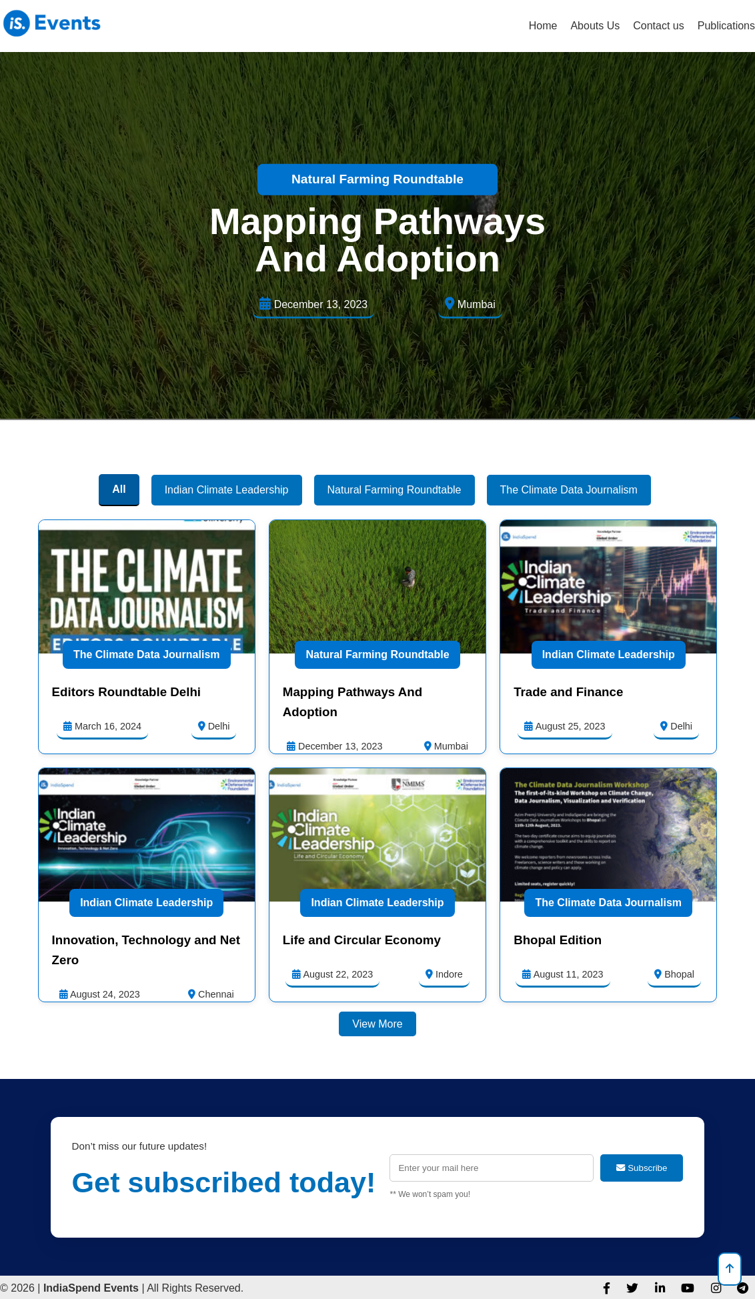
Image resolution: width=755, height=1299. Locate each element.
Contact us (658, 25)
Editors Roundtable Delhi (126, 692)
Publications (726, 25)
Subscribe (641, 1168)
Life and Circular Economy (362, 940)
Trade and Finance (568, 692)
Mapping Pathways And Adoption (377, 239)
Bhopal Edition (558, 940)
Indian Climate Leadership (608, 654)
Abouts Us (595, 25)
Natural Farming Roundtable (377, 179)
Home (543, 25)
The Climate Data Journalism (146, 654)
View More (377, 1024)
